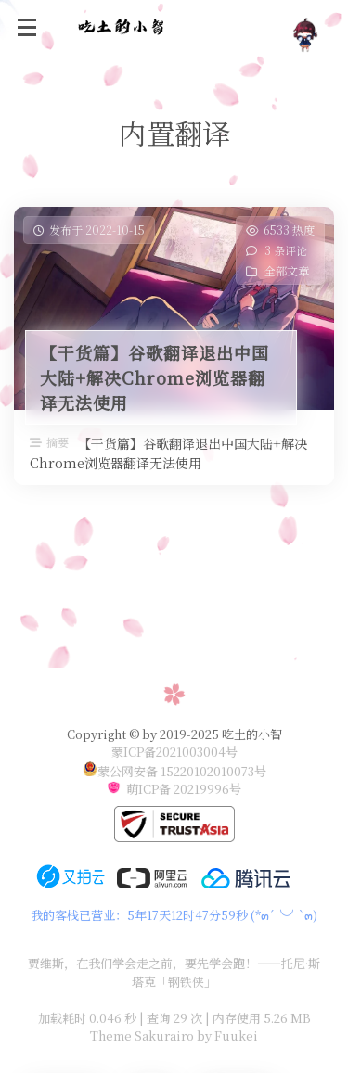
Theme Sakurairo (142, 1035)
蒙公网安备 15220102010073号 (181, 771)
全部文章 (286, 270)
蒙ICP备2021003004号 (174, 751)
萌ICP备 (150, 789)
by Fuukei (226, 1035)
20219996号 (207, 789)
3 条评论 (285, 250)
